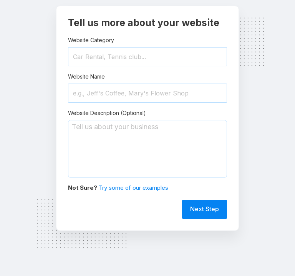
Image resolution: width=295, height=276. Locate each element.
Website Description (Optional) (107, 113)
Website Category (91, 40)
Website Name (86, 76)
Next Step (204, 209)
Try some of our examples (133, 187)
